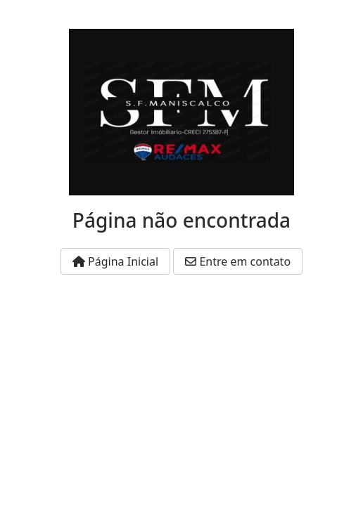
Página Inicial (115, 261)
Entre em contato (238, 261)
